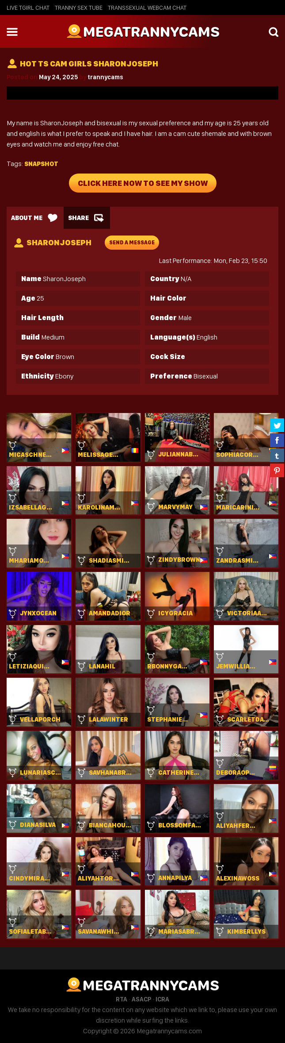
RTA (121, 999)
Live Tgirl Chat (28, 7)
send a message (132, 243)
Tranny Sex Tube (79, 7)
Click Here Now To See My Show (143, 183)
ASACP (141, 999)
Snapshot (41, 163)
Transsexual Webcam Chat (147, 7)
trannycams (105, 77)
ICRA (162, 999)
